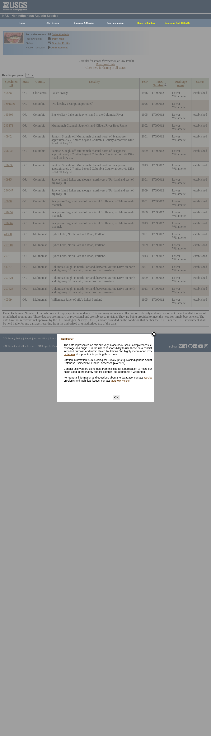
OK (116, 397)
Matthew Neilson (120, 380)
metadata (69, 354)
